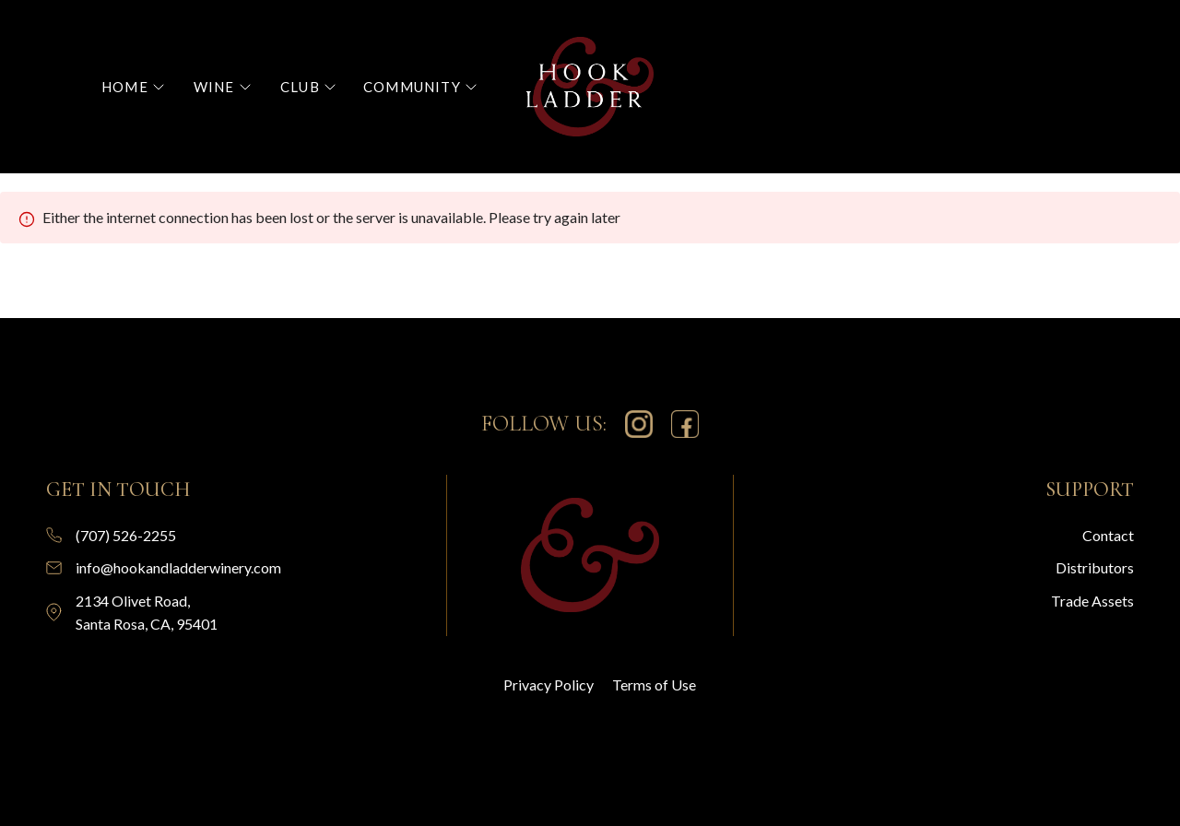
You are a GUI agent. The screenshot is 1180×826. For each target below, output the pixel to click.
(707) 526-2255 (126, 535)
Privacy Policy (548, 684)
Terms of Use (654, 684)
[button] (133, 87)
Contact (1108, 535)
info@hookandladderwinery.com (178, 567)
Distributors (1095, 567)
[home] (590, 87)
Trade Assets (1092, 600)
